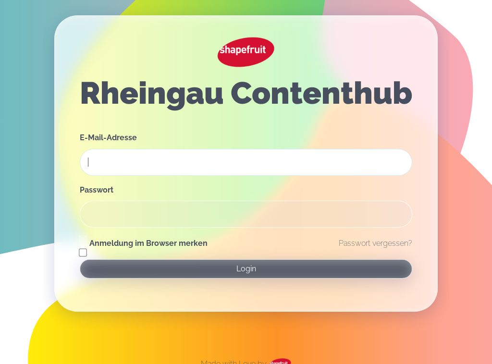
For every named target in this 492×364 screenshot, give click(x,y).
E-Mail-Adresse (108, 137)
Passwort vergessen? (375, 243)
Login (246, 268)
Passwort (96, 189)
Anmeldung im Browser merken (148, 243)
